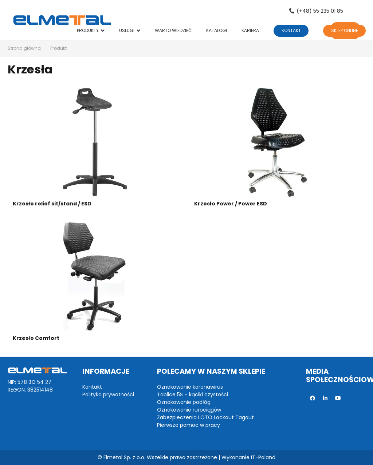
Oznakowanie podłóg (184, 402)
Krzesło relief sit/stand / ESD (52, 203)
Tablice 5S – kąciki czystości (192, 394)
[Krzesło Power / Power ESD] (277, 143)
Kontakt (92, 386)
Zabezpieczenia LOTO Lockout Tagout (205, 417)
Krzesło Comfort (36, 338)
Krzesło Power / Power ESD (230, 203)
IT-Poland (263, 457)
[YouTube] (337, 398)
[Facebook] (312, 398)
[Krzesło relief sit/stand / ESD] (96, 143)
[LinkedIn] (325, 398)
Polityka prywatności (108, 394)
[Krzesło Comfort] (96, 277)
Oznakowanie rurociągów (189, 409)
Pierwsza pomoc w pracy (188, 425)
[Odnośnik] (62, 20)
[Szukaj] (356, 11)
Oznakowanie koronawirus (190, 386)
